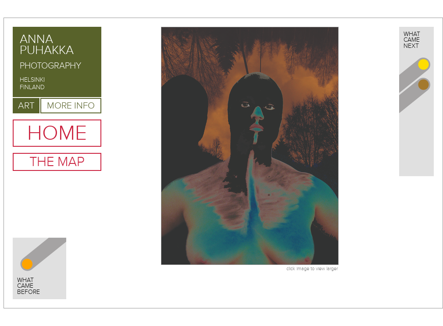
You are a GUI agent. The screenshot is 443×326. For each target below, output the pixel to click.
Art (26, 105)
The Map (57, 162)
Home (57, 133)
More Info (71, 105)
